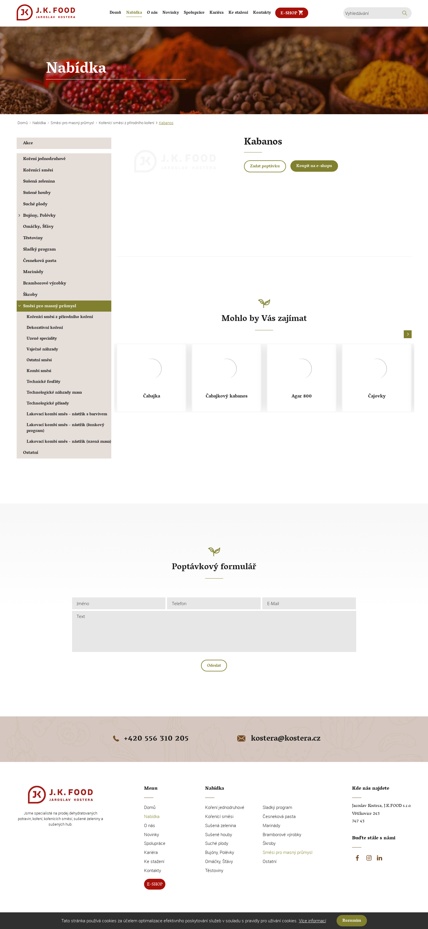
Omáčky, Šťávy (38, 227)
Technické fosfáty (43, 382)
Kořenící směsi (38, 171)
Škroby (30, 295)
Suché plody (35, 205)
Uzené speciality (42, 339)
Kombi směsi (39, 371)
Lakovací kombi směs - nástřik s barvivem (67, 414)
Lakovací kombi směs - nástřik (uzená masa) (69, 442)
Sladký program (39, 250)
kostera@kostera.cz (278, 739)
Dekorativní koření (45, 328)
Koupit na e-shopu (314, 166)
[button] (408, 334)
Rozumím (351, 921)
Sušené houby (37, 193)
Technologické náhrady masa (54, 393)
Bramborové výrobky (44, 284)
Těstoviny (33, 238)
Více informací (312, 920)
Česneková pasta (39, 261)
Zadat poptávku (265, 166)
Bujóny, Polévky (36, 216)
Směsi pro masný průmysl (47, 306)
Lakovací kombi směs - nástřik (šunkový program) (65, 428)
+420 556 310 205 (150, 739)
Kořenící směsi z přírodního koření (60, 317)
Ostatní (30, 453)
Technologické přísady (48, 403)
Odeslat (214, 666)
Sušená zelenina (39, 182)
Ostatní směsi (39, 360)
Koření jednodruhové (44, 159)
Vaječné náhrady (42, 349)
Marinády (33, 272)
